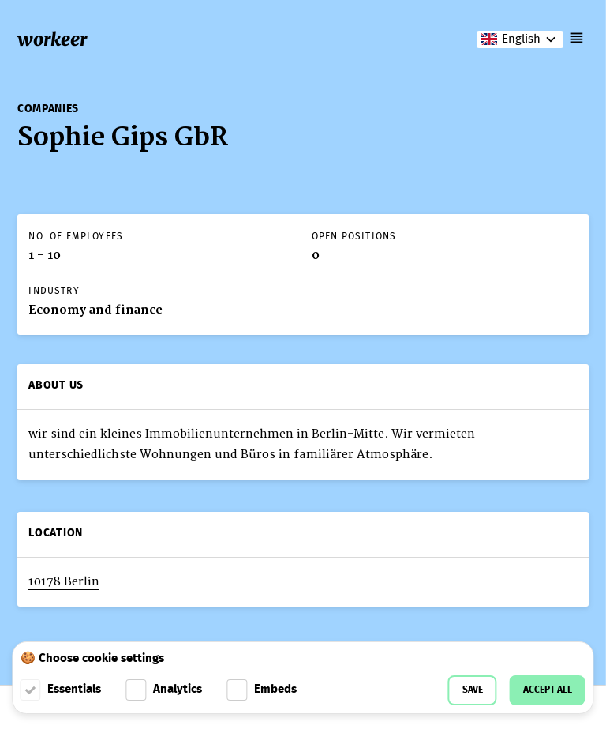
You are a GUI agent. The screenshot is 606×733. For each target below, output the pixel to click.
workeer (52, 39)
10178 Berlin (63, 581)
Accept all (547, 689)
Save (472, 689)
